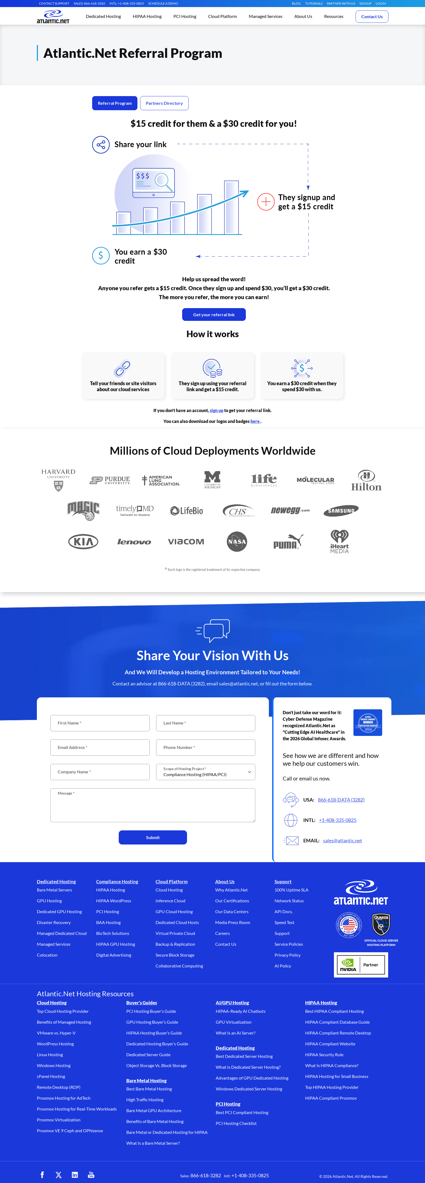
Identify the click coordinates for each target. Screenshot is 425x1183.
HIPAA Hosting (110, 889)
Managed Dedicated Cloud (62, 933)
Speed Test (284, 922)
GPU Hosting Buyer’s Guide (152, 1021)
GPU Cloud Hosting (174, 911)
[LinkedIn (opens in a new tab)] (74, 1174)
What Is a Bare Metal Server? (153, 1143)
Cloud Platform (172, 881)
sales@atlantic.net (342, 840)
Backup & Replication (175, 944)
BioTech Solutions (112, 933)
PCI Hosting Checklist (236, 1123)
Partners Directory (164, 103)
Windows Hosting (53, 1065)
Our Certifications (232, 900)
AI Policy (283, 965)
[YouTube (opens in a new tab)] (91, 1174)
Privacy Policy (288, 954)
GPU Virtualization (234, 1021)
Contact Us (372, 16)
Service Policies (289, 944)
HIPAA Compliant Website (330, 1043)
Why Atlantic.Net (231, 889)
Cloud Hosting (169, 889)
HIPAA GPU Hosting (115, 944)
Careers (222, 933)
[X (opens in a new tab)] (58, 1174)
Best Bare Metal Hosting (149, 1088)
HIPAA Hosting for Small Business (336, 1076)
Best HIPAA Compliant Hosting (334, 1011)
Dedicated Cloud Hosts (177, 922)
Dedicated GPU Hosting (59, 911)
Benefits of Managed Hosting (64, 1021)
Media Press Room (232, 922)
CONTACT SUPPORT (54, 3)
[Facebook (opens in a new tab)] (42, 1174)
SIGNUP (365, 3)
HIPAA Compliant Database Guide (337, 1021)
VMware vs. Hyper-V (56, 1032)
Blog (296, 3)
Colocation (47, 954)
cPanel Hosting (51, 1076)
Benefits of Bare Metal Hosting (154, 1121)
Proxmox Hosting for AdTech (64, 1097)
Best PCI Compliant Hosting (242, 1112)
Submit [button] (153, 837)
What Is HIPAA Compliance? (331, 1065)
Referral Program (115, 103)
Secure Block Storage (175, 954)
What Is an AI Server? (235, 1032)
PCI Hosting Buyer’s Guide (151, 1011)
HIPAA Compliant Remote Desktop (338, 1032)
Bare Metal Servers (54, 889)
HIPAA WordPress (113, 900)
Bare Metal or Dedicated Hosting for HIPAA (167, 1132)
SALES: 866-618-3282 (89, 3)
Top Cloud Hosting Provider (63, 1011)
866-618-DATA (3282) (341, 800)
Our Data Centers (232, 911)
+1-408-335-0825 (337, 820)
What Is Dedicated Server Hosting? (248, 1067)
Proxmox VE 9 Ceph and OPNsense (70, 1130)
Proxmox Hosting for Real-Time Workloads (77, 1108)
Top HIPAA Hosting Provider (332, 1087)
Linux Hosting (50, 1054)
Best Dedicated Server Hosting (244, 1056)
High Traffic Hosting (144, 1099)
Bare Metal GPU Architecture (153, 1110)
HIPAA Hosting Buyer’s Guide (154, 1032)
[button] (103, 17)
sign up (216, 410)
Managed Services (53, 944)
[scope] (205, 772)
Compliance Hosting (117, 881)
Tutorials (314, 3)
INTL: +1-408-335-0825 (127, 3)
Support (283, 881)
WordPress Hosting (55, 1043)
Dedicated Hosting (56, 881)
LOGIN (381, 3)
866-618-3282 (206, 1175)
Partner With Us (341, 3)
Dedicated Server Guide (148, 1054)
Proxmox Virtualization (59, 1119)
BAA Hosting (108, 922)
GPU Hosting (49, 900)
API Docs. (284, 911)
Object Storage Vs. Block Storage (156, 1065)
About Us (224, 881)
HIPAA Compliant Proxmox (331, 1097)
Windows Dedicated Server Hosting (249, 1088)
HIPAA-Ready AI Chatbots (241, 1011)
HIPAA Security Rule (324, 1054)
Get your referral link (214, 314)
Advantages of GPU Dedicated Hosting (252, 1077)
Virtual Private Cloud (175, 933)
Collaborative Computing (179, 965)
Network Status (289, 900)
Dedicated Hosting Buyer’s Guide (157, 1043)
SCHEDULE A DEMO (163, 3)
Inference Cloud (170, 900)
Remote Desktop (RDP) (59, 1087)
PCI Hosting (107, 911)
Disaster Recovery (54, 922)
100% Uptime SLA (291, 889)
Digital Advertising (113, 954)
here (255, 421)
